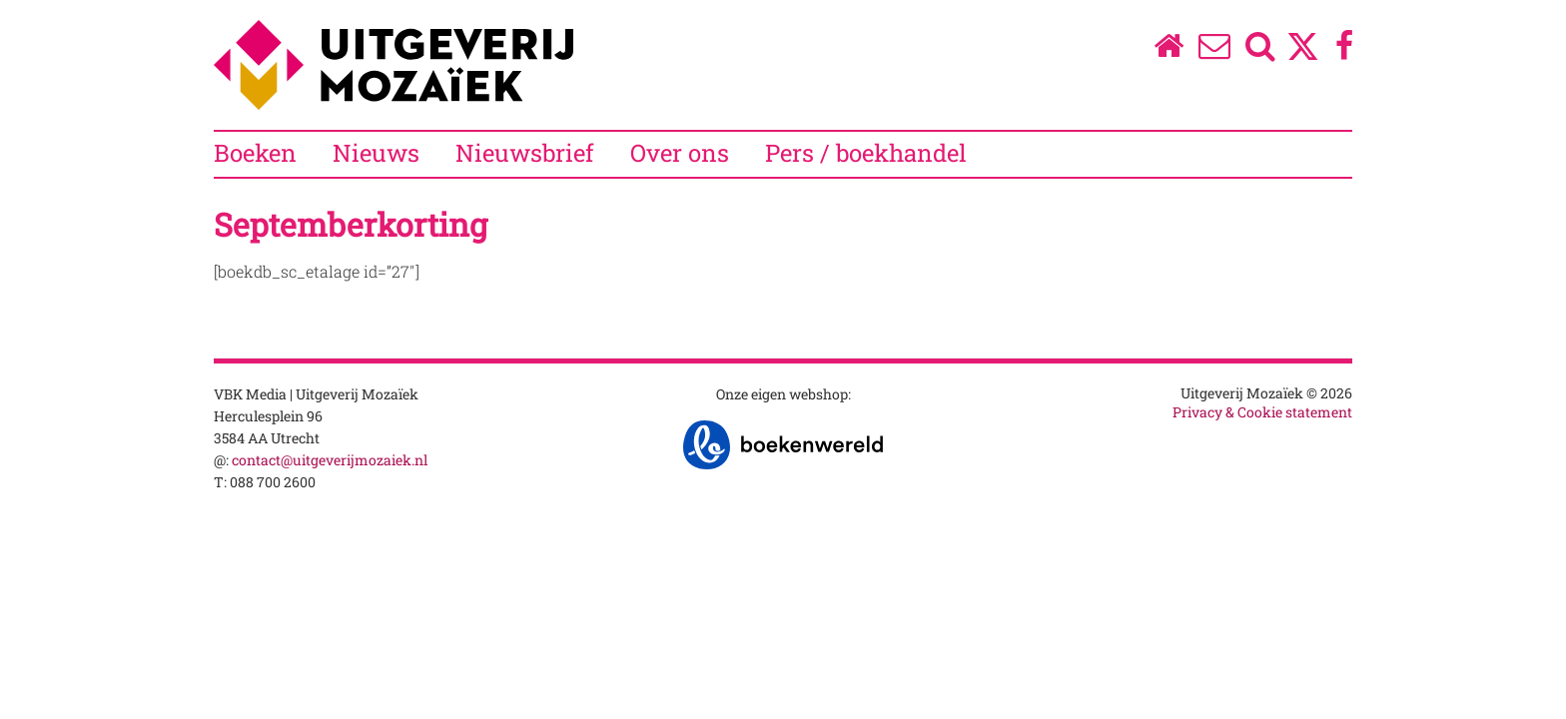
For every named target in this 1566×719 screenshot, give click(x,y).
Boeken (255, 153)
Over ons (679, 153)
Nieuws (376, 153)
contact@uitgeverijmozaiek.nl (329, 459)
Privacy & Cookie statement (1262, 411)
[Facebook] (1344, 50)
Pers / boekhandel (866, 153)
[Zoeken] (1260, 50)
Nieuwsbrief (524, 153)
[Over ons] (1214, 50)
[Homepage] (1168, 50)
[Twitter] (1302, 56)
